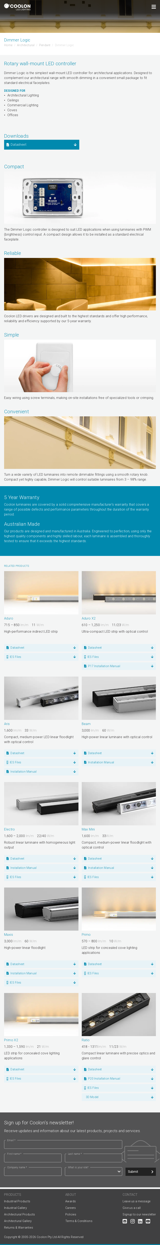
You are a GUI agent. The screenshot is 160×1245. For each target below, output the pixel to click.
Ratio (86, 1040)
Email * (11, 1140)
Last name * (75, 1153)
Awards (70, 1201)
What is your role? (78, 1167)
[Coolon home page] (17, 6)
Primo (86, 935)
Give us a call (132, 1207)
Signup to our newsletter (139, 1214)
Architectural (26, 45)
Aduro (8, 618)
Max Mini (88, 829)
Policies (70, 1214)
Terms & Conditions (78, 1221)
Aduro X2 (89, 618)
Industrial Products (17, 1201)
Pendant (45, 45)
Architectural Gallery (18, 1221)
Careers (70, 1207)
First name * (14, 1153)
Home (8, 45)
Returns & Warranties (18, 1227)
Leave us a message (136, 1201)
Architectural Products (19, 1214)
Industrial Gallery (15, 1207)
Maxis (8, 935)
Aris (7, 724)
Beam (86, 724)
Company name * (17, 1167)
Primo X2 (11, 1040)
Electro (9, 829)
